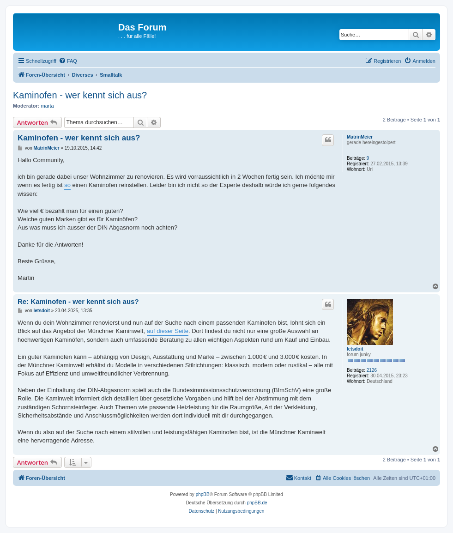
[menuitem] (68, 61)
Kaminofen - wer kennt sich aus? (80, 95)
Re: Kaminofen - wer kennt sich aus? (78, 301)
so (67, 185)
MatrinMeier (360, 136)
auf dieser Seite (167, 330)
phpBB (203, 494)
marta (47, 106)
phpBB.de (257, 502)
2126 (372, 370)
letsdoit (355, 348)
